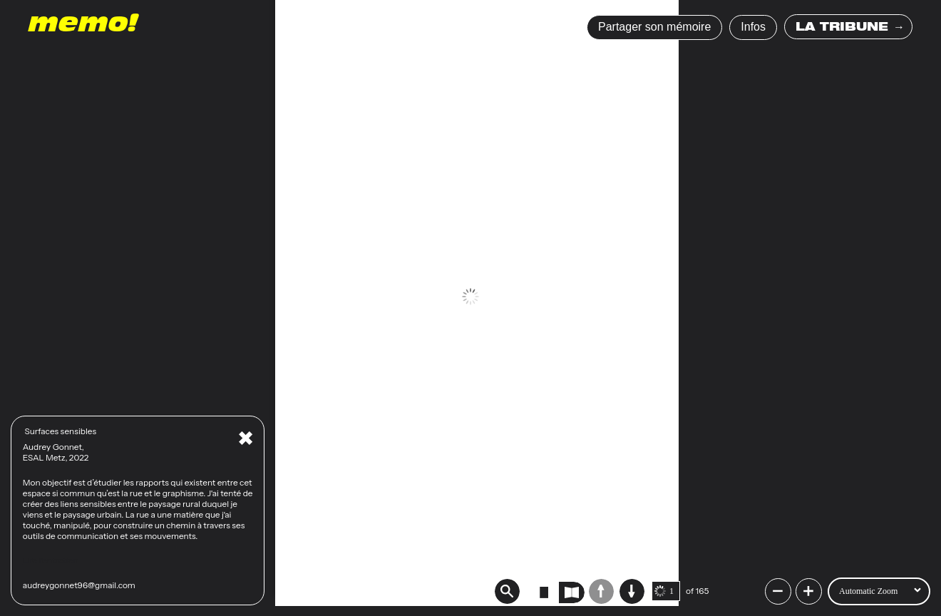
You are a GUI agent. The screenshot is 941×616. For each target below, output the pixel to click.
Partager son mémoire (654, 27)
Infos (753, 27)
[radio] (544, 592)
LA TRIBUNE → (850, 28)
